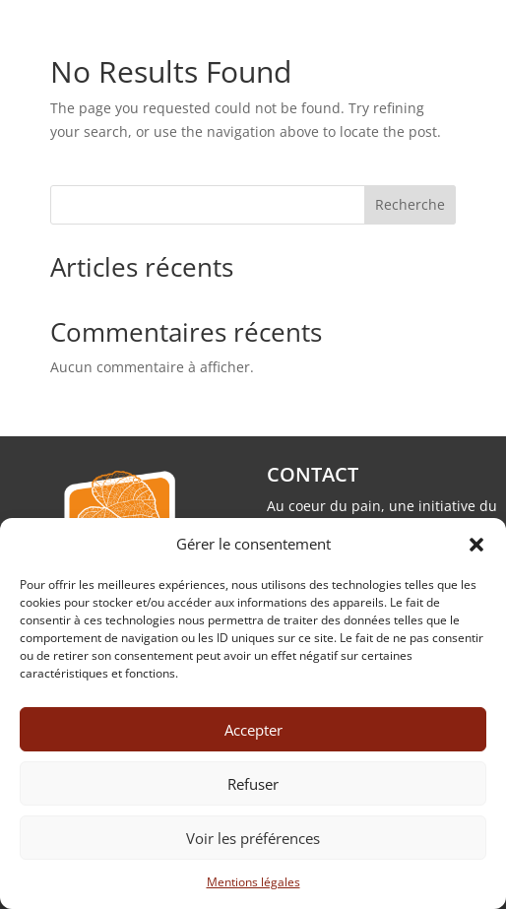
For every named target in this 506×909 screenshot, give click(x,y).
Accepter (253, 730)
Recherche (410, 204)
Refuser (253, 784)
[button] (476, 544)
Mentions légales (253, 882)
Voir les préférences (253, 838)
